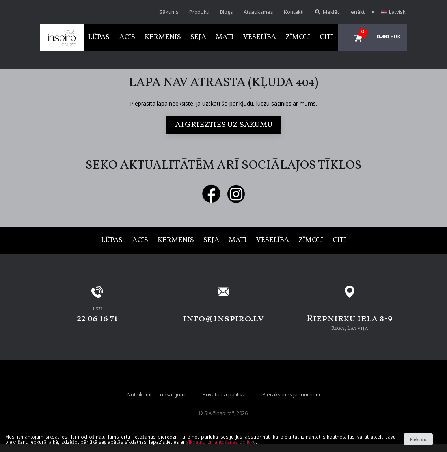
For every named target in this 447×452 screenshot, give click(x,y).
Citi (326, 37)
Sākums (169, 11)
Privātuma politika (224, 394)
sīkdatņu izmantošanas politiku (221, 442)
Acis (127, 37)
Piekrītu (418, 439)
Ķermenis (163, 37)
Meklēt (326, 11)
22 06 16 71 (97, 319)
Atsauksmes (258, 11)
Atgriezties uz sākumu (223, 124)
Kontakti (294, 11)
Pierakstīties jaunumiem (291, 394)
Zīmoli (297, 37)
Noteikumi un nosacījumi (156, 394)
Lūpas (99, 37)
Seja (198, 37)
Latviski (394, 11)
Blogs (226, 11)
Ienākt (357, 11)
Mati (224, 37)
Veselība (259, 37)
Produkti (199, 11)
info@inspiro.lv (223, 319)
